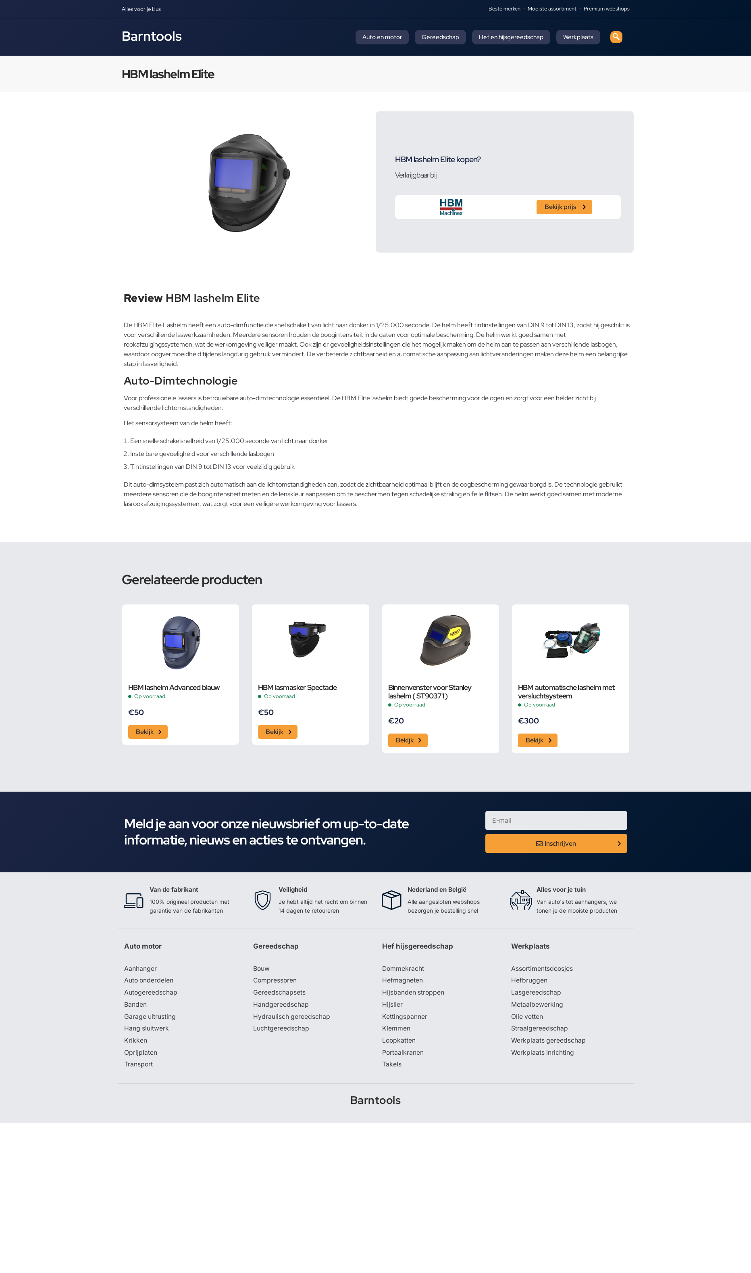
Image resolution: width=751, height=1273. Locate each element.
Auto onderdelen (149, 981)
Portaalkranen (403, 1054)
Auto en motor (382, 37)
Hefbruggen (529, 981)
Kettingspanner (404, 1018)
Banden (135, 1005)
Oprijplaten (140, 1054)
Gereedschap (440, 37)
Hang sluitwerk (146, 1030)
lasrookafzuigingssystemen (162, 504)
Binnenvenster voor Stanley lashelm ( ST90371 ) (430, 691)
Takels (392, 1066)
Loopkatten (399, 1042)
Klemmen (396, 1030)
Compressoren (275, 981)
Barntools (152, 36)
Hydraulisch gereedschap (292, 1018)
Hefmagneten (402, 981)
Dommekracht (403, 969)
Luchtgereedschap (281, 1030)
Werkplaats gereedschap (549, 1042)
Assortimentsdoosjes (542, 969)
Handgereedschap (281, 1005)
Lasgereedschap (536, 993)
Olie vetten (527, 1018)
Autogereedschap (151, 993)
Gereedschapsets (279, 993)
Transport (138, 1066)
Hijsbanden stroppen (413, 993)
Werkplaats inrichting (543, 1054)
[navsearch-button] (616, 37)
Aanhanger (140, 969)
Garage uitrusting (150, 1018)
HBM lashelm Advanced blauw (174, 687)
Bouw (261, 969)
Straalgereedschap (539, 1030)
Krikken (135, 1042)
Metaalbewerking (537, 1005)
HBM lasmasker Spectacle (297, 687)
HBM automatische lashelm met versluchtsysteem (566, 691)
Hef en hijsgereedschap (511, 37)
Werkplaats (578, 37)
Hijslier (392, 1005)
